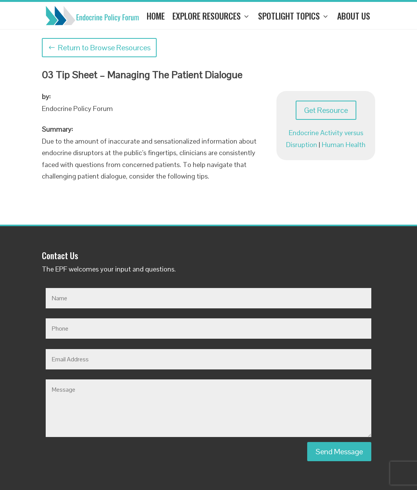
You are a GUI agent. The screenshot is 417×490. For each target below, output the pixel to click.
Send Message (339, 452)
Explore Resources (211, 16)
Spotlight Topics (293, 16)
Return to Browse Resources (104, 48)
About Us (353, 16)
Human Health (344, 144)
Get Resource (326, 110)
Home (156, 16)
